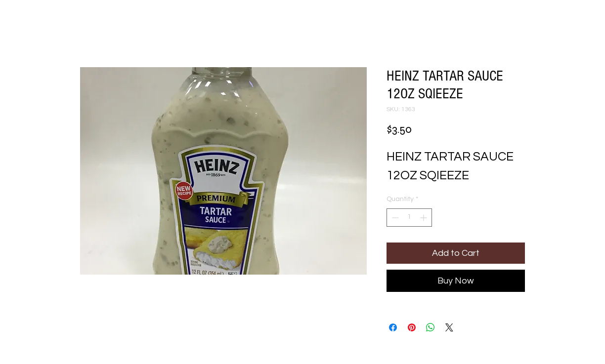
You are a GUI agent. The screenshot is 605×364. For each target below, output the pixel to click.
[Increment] (424, 217)
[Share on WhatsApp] (430, 327)
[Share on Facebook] (393, 327)
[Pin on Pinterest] (412, 327)
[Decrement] (394, 217)
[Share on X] (449, 327)
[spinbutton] (409, 217)
